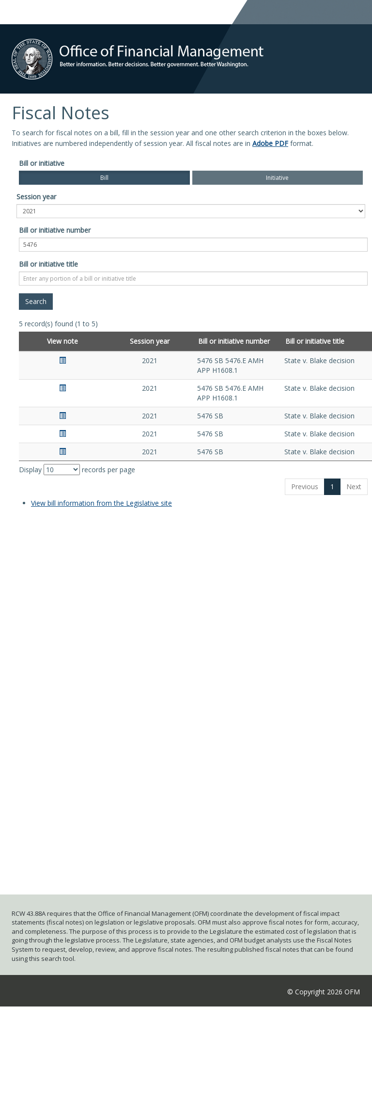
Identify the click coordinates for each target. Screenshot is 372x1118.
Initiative (277, 178)
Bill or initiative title (48, 264)
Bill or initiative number (55, 230)
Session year (36, 196)
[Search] (36, 301)
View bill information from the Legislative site (101, 503)
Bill (104, 178)
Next (353, 486)
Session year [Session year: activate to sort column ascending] (150, 341)
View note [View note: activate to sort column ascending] (62, 341)
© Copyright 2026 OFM (323, 991)
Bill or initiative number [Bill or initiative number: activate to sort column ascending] (234, 341)
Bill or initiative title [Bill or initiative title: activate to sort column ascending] (314, 341)
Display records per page (77, 469)
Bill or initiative (41, 163)
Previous (304, 486)
